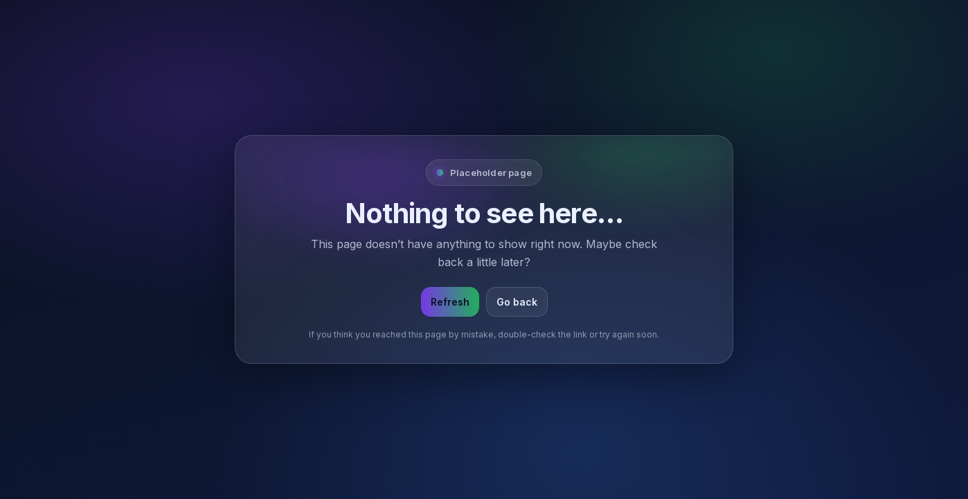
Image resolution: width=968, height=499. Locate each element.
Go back (516, 302)
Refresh (450, 302)
